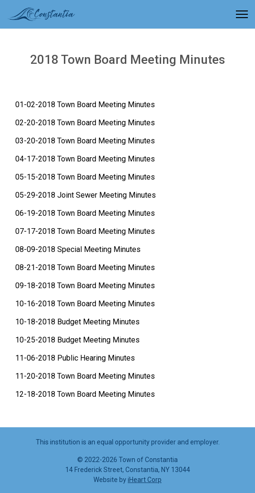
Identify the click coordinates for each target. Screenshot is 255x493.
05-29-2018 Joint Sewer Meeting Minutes (85, 195)
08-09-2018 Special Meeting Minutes (78, 249)
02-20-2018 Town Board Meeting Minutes (85, 122)
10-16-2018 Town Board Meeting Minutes (85, 303)
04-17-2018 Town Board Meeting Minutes (85, 158)
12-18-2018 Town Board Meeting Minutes (85, 394)
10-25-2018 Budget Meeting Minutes (77, 339)
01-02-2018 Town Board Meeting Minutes (85, 104)
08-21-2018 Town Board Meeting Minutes (85, 267)
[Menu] (242, 14)
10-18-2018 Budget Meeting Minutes (77, 321)
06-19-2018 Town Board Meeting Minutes (85, 213)
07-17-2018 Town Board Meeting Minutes (85, 231)
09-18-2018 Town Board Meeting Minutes (85, 285)
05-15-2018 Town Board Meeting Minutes (85, 176)
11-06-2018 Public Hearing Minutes (75, 357)
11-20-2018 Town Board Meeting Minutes (85, 376)
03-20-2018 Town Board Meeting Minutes (85, 140)
